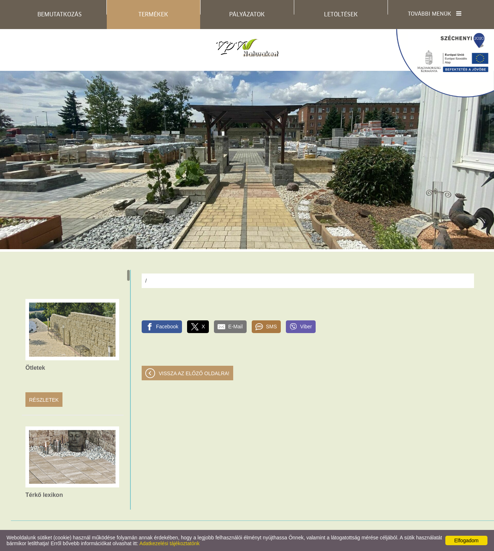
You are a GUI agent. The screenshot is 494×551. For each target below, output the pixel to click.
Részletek (44, 400)
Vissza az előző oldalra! (194, 373)
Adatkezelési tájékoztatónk (169, 543)
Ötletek (35, 368)
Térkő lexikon (44, 495)
